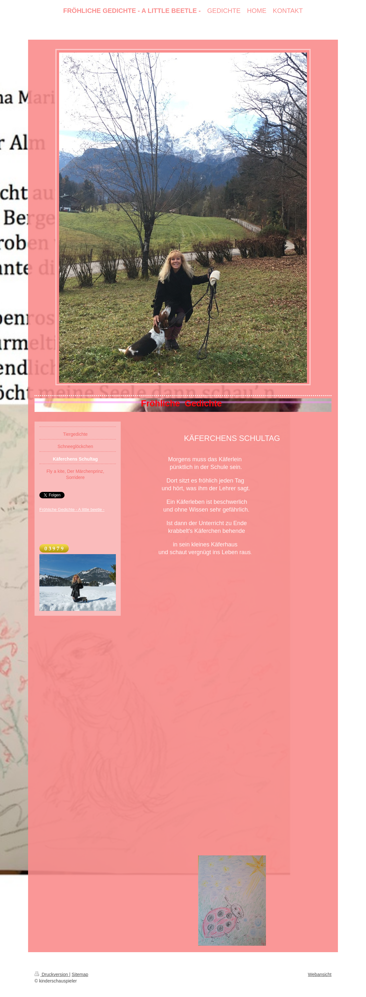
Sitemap (80, 974)
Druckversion (52, 974)
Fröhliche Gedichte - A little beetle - (72, 509)
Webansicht (319, 974)
